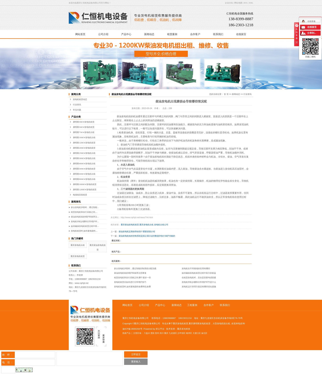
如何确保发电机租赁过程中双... (85, 226)
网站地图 (238, 3)
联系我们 (218, 34)
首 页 (226, 94)
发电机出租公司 (161, 225)
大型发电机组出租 (221, 323)
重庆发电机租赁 (78, 256)
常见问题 (77, 110)
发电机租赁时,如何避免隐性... (84, 231)
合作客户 (195, 34)
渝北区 (204, 333)
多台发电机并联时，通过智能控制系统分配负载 (135, 268)
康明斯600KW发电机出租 (84, 174)
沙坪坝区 (181, 333)
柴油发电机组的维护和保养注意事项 (130, 273)
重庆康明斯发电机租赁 (199, 323)
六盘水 (147, 333)
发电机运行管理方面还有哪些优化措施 (199, 286)
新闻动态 (149, 34)
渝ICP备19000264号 (132, 329)
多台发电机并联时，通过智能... (85, 207)
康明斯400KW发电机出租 (84, 163)
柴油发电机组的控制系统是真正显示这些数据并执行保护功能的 (147, 236)
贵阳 (152, 333)
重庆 (166, 333)
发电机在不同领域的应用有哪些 (196, 268)
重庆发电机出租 (78, 245)
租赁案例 (172, 34)
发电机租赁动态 (80, 99)
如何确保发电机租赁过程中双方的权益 (199, 273)
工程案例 (192, 305)
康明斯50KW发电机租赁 (83, 127)
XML (251, 3)
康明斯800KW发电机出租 (84, 179)
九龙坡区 (173, 333)
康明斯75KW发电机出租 (83, 132)
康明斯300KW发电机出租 (84, 158)
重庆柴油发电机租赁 (130, 225)
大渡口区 (197, 333)
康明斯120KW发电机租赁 (84, 143)
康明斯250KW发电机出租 (84, 153)
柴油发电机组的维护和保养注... (85, 217)
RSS (245, 3)
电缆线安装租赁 (80, 195)
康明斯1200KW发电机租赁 (84, 189)
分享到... (311, 33)
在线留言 (241, 34)
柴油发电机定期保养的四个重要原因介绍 (137, 231)
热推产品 (126, 333)
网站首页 (80, 34)
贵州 (157, 333)
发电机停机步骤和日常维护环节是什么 (199, 282)
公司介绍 (103, 34)
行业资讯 (77, 104)
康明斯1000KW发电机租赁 (84, 184)
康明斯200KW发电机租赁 (84, 148)
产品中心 (126, 34)
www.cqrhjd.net (81, 283)
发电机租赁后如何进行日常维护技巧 (130, 282)
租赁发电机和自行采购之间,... (84, 212)
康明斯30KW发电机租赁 (83, 122)
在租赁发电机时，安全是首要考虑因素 (199, 277)
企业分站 (229, 3)
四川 (162, 333)
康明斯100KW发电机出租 (84, 137)
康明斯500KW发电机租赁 (84, 169)
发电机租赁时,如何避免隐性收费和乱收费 (132, 286)
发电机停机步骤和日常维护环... (85, 221)
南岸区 (189, 333)
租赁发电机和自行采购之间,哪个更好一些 (132, 277)
